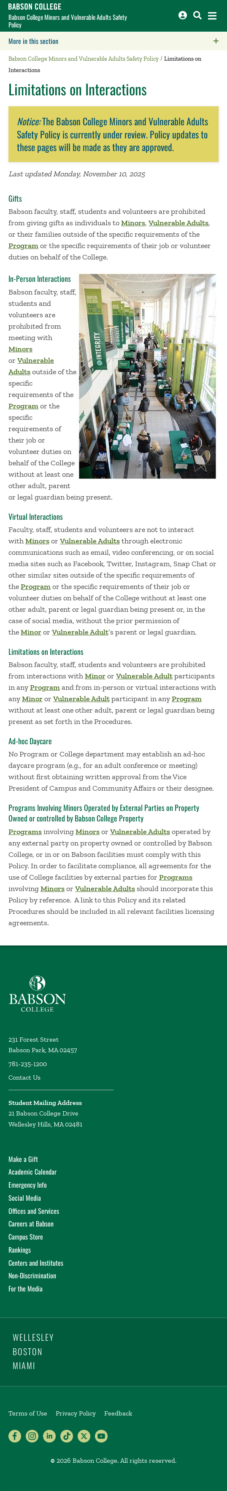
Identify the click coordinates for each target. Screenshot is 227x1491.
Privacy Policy (76, 1413)
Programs (25, 831)
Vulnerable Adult (80, 632)
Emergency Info (27, 1185)
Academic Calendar (32, 1172)
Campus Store (25, 1237)
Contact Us (24, 1077)
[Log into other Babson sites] (182, 15)
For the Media (25, 1288)
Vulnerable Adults (178, 222)
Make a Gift (23, 1159)
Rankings (19, 1250)
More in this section (86, 41)
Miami (24, 1365)
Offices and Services (33, 1211)
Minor (31, 632)
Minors (133, 222)
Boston (28, 1351)
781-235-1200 (27, 1064)
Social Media (24, 1198)
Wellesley (33, 1337)
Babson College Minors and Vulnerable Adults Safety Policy (67, 20)
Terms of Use (27, 1413)
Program (23, 245)
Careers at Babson (31, 1223)
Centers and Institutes (35, 1263)
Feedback (118, 1413)
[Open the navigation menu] (212, 16)
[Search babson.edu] (197, 15)
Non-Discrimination (32, 1275)
